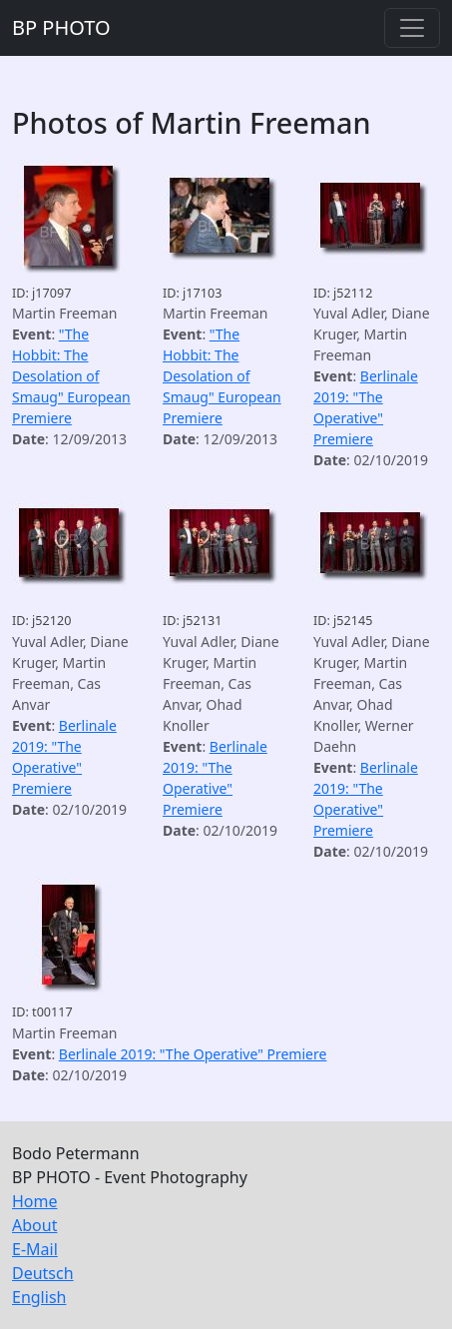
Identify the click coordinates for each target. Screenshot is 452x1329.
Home (35, 1201)
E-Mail (35, 1249)
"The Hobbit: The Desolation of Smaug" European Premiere (71, 376)
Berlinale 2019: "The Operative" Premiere (193, 1053)
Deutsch (43, 1273)
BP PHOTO (61, 27)
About (34, 1225)
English (39, 1297)
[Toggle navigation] (412, 28)
